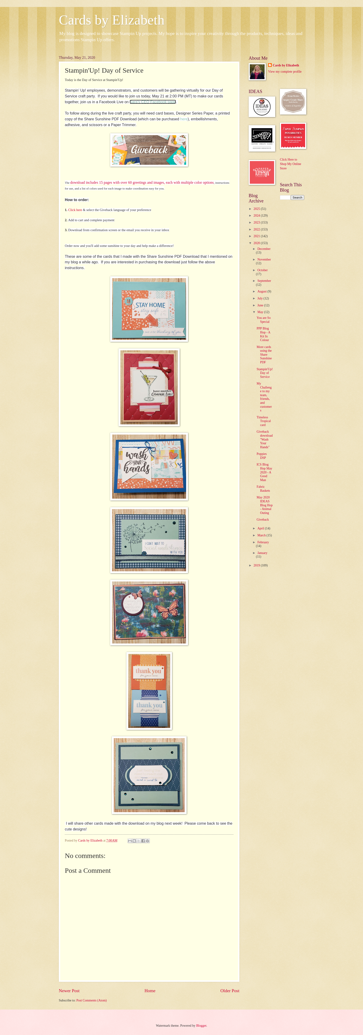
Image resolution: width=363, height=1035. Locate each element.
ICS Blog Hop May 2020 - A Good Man (264, 472)
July (260, 298)
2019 (257, 565)
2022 (257, 229)
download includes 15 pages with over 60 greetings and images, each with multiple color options (142, 182)
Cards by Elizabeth (112, 20)
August (262, 291)
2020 (257, 243)
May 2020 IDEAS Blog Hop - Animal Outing (264, 505)
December (264, 249)
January (262, 553)
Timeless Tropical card (264, 421)
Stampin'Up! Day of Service (265, 373)
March (261, 535)
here (184, 119)
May (260, 312)
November (264, 259)
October (262, 270)
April (261, 528)
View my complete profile (284, 71)
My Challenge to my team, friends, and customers (264, 397)
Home (149, 990)
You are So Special (264, 319)
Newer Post (69, 990)
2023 (257, 222)
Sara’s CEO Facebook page (153, 102)
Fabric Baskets (263, 488)
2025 (257, 209)
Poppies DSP (262, 456)
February (263, 542)
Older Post (229, 990)
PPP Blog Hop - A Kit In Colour (263, 334)
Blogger (201, 1025)
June (260, 305)
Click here (75, 210)
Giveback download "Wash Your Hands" (264, 439)
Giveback (263, 519)
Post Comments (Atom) (91, 1000)
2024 (257, 215)
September (264, 281)
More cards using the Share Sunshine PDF (264, 354)
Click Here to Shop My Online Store (290, 164)
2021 (257, 236)
